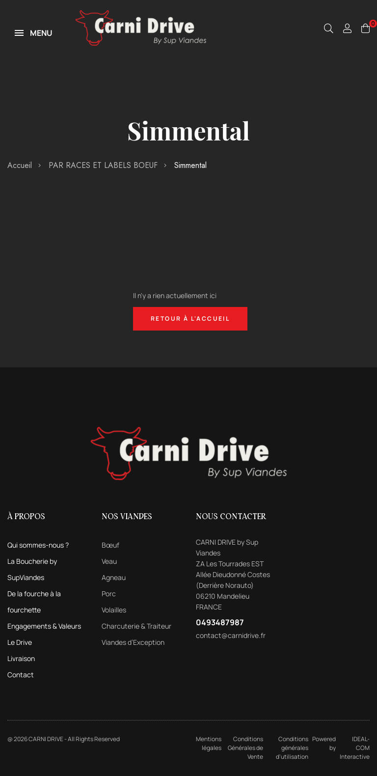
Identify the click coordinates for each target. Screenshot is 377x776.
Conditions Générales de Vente (245, 748)
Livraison (21, 658)
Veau (109, 561)
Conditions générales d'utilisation (292, 748)
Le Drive (19, 642)
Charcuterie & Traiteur (136, 626)
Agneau (114, 577)
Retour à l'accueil (190, 318)
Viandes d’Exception (133, 642)
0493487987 (220, 622)
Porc (109, 593)
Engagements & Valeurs (44, 626)
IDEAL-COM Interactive (355, 748)
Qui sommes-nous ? (38, 545)
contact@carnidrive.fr (231, 635)
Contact (20, 674)
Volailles (114, 609)
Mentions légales (208, 743)
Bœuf (110, 545)
